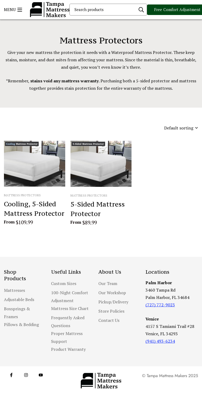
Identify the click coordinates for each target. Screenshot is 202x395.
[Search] (141, 10)
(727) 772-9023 (160, 305)
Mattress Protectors (22, 195)
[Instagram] (26, 375)
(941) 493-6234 (160, 341)
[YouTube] (41, 375)
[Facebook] (11, 375)
